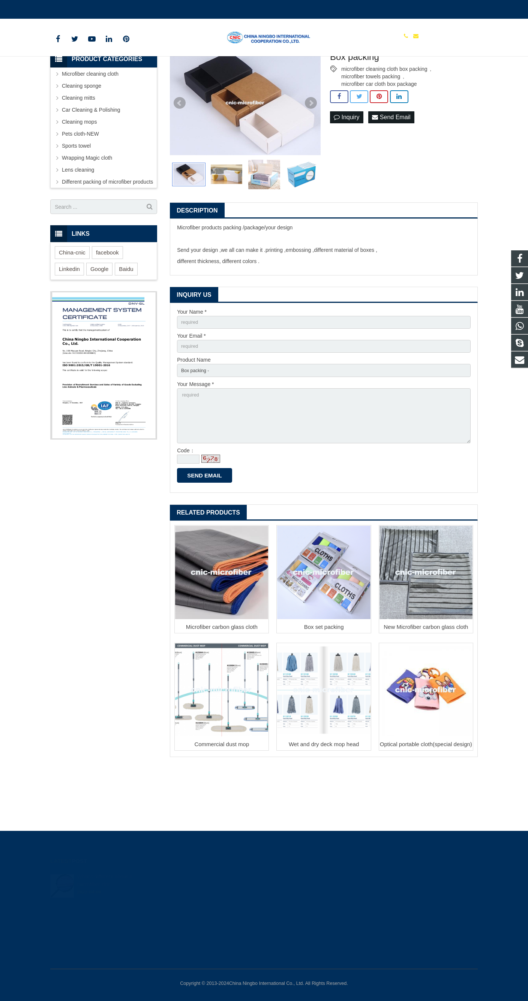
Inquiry (346, 165)
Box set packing (324, 687)
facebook (107, 300)
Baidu (126, 317)
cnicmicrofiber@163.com (95, 8)
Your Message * (195, 437)
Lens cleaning (78, 218)
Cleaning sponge (81, 134)
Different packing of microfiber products (107, 230)
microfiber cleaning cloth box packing (384, 117)
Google (99, 317)
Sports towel (76, 194)
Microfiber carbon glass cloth (222, 687)
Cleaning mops (79, 170)
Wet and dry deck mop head (324, 805)
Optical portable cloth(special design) (426, 805)
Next (311, 151)
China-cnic (72, 300)
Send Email (391, 165)
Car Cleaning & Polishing (91, 158)
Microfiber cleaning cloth (90, 122)
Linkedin (69, 317)
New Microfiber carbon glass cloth (426, 687)
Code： (186, 512)
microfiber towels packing (370, 124)
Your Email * (191, 386)
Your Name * (192, 359)
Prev (180, 151)
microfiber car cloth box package (379, 132)
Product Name (193, 411)
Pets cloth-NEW (80, 182)
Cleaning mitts (78, 146)
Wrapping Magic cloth (87, 206)
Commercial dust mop (221, 805)
